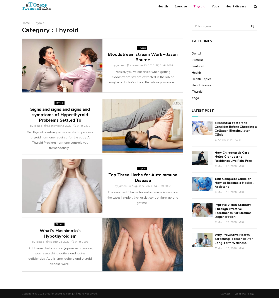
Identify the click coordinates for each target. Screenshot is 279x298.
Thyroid (199, 6)
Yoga (215, 6)
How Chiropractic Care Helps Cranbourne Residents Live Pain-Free (233, 157)
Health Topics (201, 79)
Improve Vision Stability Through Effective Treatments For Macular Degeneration (233, 211)
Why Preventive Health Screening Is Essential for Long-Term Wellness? (234, 239)
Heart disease (236, 6)
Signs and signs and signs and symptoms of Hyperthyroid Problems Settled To (60, 114)
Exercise (181, 6)
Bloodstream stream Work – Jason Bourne (143, 57)
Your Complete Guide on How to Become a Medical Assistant (234, 183)
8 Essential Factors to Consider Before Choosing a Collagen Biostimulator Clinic (236, 129)
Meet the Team (244, 293)
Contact (225, 293)
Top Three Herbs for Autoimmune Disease (142, 177)
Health (163, 6)
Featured (198, 66)
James (120, 65)
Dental (196, 53)
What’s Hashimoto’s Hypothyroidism (60, 233)
